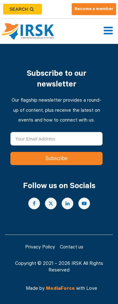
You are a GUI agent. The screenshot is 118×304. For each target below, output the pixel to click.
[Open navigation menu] (108, 31)
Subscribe (56, 158)
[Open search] (22, 9)
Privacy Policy (40, 247)
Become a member (94, 9)
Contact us (71, 247)
